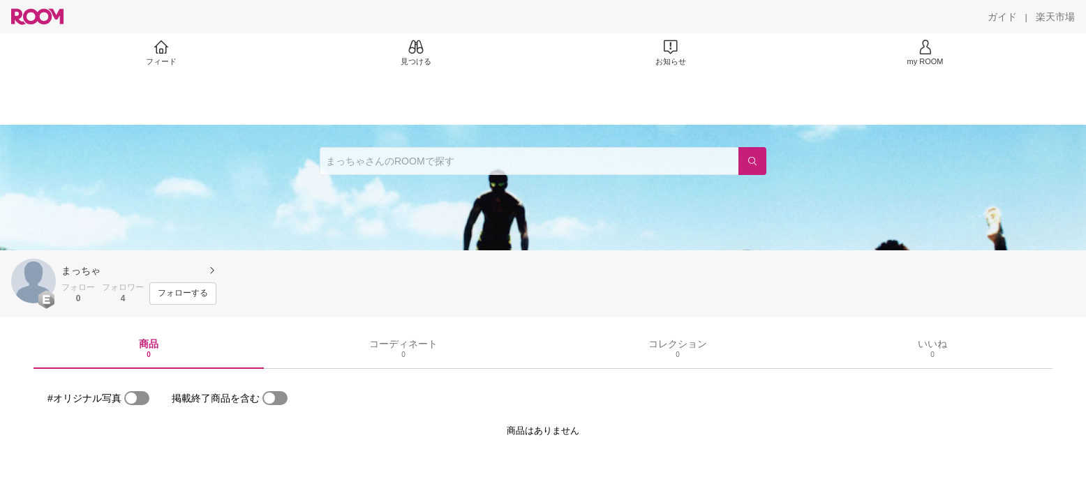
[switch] (136, 398)
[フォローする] (182, 293)
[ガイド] (1002, 16)
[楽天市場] (1055, 16)
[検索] (752, 161)
